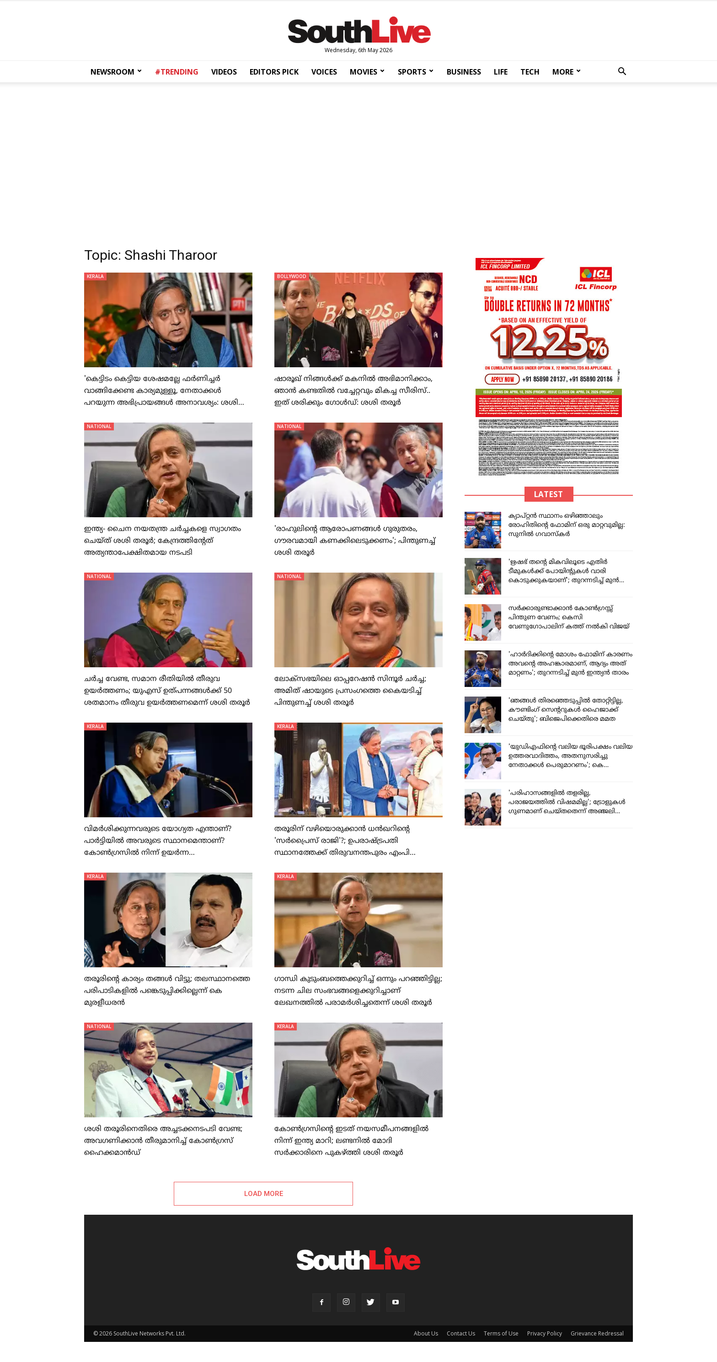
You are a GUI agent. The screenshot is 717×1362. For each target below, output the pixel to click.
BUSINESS (464, 72)
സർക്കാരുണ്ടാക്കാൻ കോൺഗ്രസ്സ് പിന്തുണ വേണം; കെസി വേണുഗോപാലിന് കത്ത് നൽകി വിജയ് (568, 618)
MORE (566, 72)
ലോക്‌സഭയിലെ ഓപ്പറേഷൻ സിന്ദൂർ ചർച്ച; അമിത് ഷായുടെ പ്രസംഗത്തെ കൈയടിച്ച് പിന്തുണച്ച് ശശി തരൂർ (350, 691)
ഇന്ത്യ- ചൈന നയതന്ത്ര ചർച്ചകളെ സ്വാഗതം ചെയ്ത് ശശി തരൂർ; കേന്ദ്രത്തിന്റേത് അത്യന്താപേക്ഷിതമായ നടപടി (162, 541)
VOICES (324, 72)
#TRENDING (176, 72)
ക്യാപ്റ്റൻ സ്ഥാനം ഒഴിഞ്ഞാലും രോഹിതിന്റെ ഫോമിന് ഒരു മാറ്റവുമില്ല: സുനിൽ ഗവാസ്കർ (566, 525)
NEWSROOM (116, 72)
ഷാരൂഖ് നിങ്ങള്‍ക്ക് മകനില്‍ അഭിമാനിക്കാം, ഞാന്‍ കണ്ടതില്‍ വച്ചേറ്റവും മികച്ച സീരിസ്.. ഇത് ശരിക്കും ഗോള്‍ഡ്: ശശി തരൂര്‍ (353, 391)
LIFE (501, 72)
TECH (530, 72)
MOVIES (367, 72)
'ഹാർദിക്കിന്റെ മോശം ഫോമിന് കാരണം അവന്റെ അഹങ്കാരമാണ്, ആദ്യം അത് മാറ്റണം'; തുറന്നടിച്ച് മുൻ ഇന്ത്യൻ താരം (570, 664)
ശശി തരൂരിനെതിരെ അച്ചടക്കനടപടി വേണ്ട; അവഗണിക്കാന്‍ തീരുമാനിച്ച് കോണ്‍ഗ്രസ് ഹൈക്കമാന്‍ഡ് (163, 1141)
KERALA (95, 276)
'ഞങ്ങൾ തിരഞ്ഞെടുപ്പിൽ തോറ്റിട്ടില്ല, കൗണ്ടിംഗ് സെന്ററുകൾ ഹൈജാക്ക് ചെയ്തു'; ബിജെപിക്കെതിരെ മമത (565, 710)
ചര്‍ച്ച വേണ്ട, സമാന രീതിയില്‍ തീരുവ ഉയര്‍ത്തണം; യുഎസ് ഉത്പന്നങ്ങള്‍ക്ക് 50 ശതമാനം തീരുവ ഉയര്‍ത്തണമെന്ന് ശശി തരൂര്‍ (167, 691)
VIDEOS (224, 72)
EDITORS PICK (274, 72)
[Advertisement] (358, 162)
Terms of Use (501, 1335)
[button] (622, 72)
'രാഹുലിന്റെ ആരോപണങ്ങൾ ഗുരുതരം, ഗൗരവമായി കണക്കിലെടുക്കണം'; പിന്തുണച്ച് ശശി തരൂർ (354, 541)
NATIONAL (99, 426)
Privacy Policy (544, 1335)
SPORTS (415, 72)
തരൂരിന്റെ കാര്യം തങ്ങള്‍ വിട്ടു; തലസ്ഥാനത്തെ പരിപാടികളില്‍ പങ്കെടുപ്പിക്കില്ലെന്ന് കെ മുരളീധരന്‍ (167, 991)
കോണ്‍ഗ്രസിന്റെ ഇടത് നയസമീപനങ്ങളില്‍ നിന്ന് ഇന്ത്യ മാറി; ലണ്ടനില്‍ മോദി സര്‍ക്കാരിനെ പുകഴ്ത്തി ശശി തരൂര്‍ (351, 1141)
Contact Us (461, 1335)
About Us (426, 1335)
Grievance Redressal (597, 1335)
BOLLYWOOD (291, 276)
